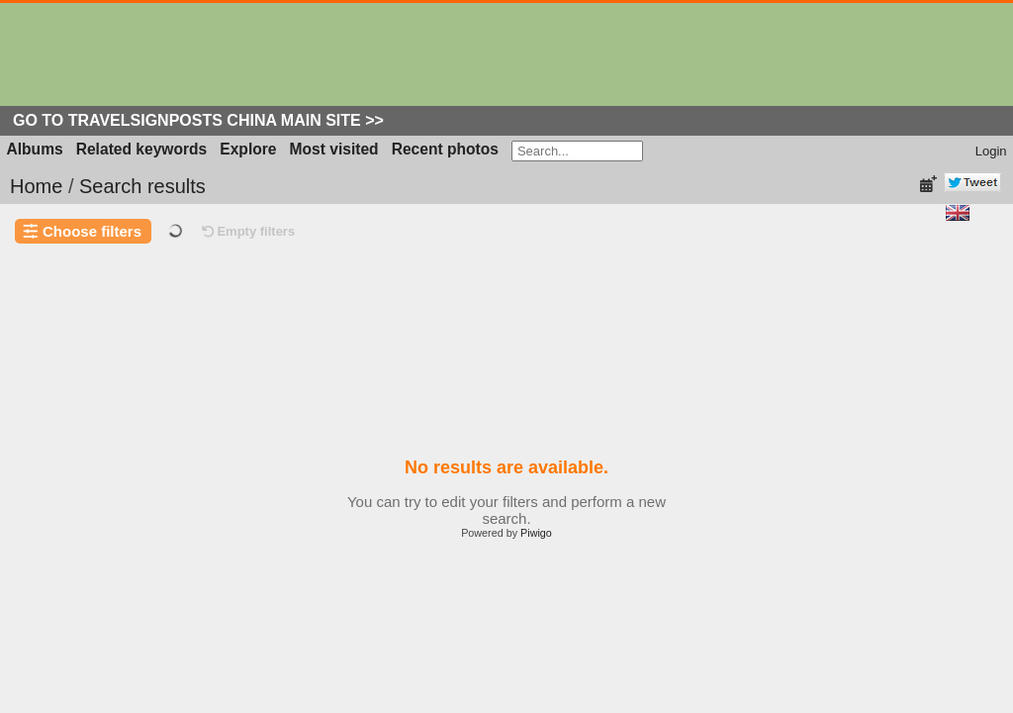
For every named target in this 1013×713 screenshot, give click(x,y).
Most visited (334, 149)
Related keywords (142, 149)
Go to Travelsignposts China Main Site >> (198, 120)
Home (36, 186)
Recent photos (445, 149)
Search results (142, 186)
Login (991, 151)
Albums (35, 149)
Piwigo (536, 533)
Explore (248, 149)
